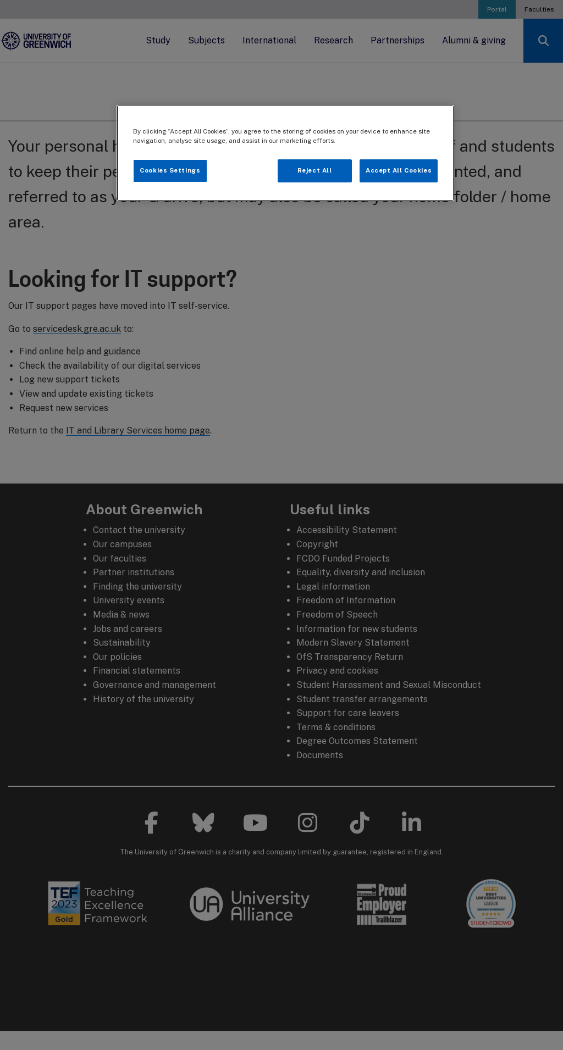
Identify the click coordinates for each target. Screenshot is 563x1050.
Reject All (314, 170)
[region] (285, 153)
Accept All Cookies (399, 170)
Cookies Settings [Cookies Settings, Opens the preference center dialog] (170, 170)
